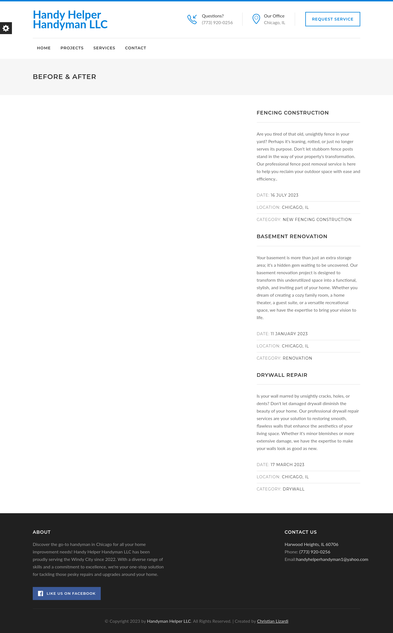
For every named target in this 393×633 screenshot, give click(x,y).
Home (44, 47)
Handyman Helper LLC (169, 621)
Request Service (333, 19)
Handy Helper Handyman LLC (70, 19)
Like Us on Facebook (67, 593)
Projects (72, 47)
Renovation (298, 358)
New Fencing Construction (317, 219)
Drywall (294, 489)
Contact (135, 47)
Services (104, 47)
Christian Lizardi (272, 621)
